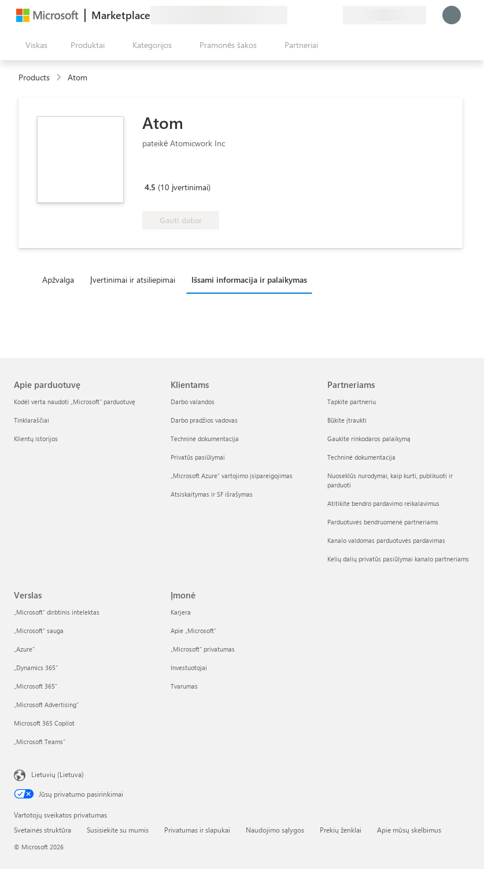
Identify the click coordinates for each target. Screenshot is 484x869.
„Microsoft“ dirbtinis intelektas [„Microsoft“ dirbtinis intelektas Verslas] (56, 612)
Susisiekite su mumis (118, 829)
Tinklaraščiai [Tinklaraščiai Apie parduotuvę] (31, 420)
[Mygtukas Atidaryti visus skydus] (34, 45)
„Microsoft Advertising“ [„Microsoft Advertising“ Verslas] (46, 704)
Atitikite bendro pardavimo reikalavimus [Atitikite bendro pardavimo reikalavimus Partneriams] (383, 503)
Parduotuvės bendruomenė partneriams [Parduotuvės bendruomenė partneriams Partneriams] (382, 521)
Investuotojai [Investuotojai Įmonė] (189, 667)
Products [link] (34, 77)
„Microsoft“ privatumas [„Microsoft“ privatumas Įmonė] (203, 649)
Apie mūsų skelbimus (409, 829)
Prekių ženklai (340, 829)
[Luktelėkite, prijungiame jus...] (451, 15)
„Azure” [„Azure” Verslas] (24, 649)
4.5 (150, 187)
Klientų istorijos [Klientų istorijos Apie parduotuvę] (36, 438)
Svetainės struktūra (42, 829)
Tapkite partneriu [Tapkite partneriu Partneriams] (351, 401)
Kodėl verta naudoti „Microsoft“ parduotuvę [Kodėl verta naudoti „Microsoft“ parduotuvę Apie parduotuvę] (74, 401)
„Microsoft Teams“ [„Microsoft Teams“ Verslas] (39, 741)
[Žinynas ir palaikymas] (306, 15)
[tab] (61, 279)
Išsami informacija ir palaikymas (249, 279)
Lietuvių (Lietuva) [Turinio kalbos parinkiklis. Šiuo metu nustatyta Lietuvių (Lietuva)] (57, 774)
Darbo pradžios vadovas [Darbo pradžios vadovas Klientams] (204, 420)
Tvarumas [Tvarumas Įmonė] (184, 686)
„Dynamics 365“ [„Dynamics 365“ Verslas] (36, 667)
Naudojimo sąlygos (275, 829)
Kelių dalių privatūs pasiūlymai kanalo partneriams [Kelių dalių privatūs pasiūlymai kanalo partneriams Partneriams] (398, 558)
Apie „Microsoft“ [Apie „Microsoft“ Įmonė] (193, 630)
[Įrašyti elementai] (319, 15)
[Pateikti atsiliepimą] (292, 15)
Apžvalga (58, 279)
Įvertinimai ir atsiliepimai (132, 279)
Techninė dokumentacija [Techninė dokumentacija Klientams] (205, 438)
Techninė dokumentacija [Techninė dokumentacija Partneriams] (361, 457)
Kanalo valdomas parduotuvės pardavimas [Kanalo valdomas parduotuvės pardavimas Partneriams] (386, 540)
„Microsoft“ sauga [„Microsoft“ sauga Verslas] (39, 630)
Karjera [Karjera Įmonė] (181, 612)
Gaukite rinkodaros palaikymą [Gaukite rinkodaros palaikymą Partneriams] (369, 438)
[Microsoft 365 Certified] (185, 170)
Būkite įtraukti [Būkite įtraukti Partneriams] (347, 420)
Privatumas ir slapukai (197, 829)
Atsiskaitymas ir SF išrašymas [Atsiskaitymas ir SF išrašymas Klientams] (212, 494)
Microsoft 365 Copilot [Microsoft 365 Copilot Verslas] (44, 723)
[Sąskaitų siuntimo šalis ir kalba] (384, 15)
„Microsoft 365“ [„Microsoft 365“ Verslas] (35, 686)
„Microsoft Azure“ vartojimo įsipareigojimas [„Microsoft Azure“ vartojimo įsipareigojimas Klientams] (232, 475)
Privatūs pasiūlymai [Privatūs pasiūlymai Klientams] (198, 457)
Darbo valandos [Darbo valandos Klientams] (193, 401)
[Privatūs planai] (333, 15)
